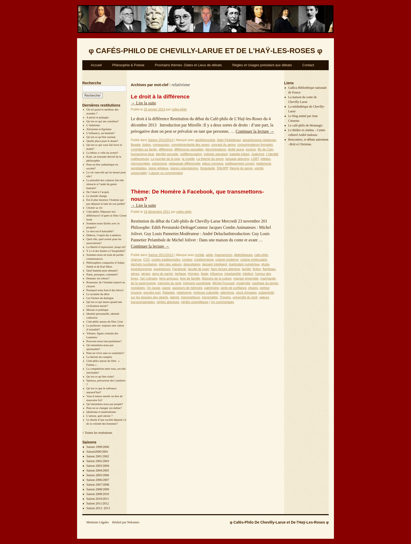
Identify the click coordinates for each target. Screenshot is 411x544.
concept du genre (223, 145)
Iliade (204, 274)
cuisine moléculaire (253, 260)
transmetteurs (190, 297)
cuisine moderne (227, 260)
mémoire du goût (169, 283)
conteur (187, 260)
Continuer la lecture (255, 131)
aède (209, 255)
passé (166, 288)
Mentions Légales (97, 522)
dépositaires (192, 264)
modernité (243, 283)
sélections (227, 293)
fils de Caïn (265, 149)
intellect (247, 274)
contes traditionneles (166, 260)
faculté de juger (198, 269)
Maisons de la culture (216, 278)
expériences (162, 269)
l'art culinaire (149, 278)
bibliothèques (243, 255)
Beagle (135, 145)
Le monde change (96, 195)
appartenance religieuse (259, 140)
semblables (139, 168)
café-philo (261, 255)
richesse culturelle (205, 293)
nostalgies (138, 288)
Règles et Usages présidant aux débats (262, 65)
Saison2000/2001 (97, 451)
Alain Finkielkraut (229, 140)
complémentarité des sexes (190, 145)
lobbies (266, 159)
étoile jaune (236, 149)
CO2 (146, 260)
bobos (146, 145)
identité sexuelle (167, 154)
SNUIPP (222, 168)
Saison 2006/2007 (97, 480)
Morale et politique (97, 309)
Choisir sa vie (94, 207)
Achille (199, 255)
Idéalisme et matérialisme (101, 411)
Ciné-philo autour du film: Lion (104, 321)
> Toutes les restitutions (97, 433)
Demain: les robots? (98, 278)
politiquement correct (239, 163)
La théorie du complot (99, 356)
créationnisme (204, 260)
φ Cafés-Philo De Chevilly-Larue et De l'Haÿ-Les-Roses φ (279, 522)
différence (165, 149)
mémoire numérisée (197, 283)
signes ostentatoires (184, 168)
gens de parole (162, 274)
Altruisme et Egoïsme (99, 129)
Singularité (207, 168)
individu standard (216, 154)
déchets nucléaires (144, 264)
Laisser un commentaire (166, 173)
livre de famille (190, 278)
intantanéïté (232, 274)
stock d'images (246, 293)
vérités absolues (167, 302)
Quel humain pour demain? (102, 270)
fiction (257, 269)
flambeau (269, 269)
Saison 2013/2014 (161, 140)
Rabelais (169, 293)
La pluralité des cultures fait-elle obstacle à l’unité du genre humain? (105, 184)
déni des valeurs (170, 264)
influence (216, 274)
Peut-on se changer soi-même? (104, 407)
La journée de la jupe (165, 159)
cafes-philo (179, 109)
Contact (308, 65)
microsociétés (140, 163)
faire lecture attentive (225, 269)
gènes (135, 274)
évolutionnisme (141, 269)
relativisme (263, 163)
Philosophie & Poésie (128, 65)
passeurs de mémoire (187, 288)
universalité (139, 173)
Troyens (225, 297)
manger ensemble (245, 278)
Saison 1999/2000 (97, 447)
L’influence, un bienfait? (100, 133)
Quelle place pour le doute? (102, 140)
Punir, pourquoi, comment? (102, 274)
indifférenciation (191, 154)
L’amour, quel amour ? (99, 415)
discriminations (215, 149)
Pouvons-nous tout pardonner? (104, 341)
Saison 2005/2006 (97, 475)
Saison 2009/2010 (97, 494)
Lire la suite (143, 103)
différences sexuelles (189, 149)
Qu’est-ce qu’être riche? (100, 376)
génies (145, 274)
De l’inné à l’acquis (97, 191)
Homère (193, 274)
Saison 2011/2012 (97, 503)
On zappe (153, 288)
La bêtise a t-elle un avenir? (102, 152)
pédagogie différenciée (185, 163)
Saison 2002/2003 (97, 461)
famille (246, 269)
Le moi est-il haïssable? (100, 231)
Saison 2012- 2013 (98, 508)
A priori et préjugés (97, 117)
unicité (258, 168)
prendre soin (152, 293)
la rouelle (188, 159)
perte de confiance (234, 288)
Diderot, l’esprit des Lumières (103, 235)
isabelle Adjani (239, 154)
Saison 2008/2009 (97, 489)
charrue (136, 260)
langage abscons (237, 159)
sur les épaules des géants (149, 297)
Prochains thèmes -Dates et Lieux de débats (188, 65)
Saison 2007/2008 (97, 484)
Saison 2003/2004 (97, 466)
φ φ (205, 51)
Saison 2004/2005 (97, 470)
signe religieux (158, 168)
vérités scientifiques (194, 302)
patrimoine (211, 288)
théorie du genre (241, 168)
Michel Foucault (224, 283)
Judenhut (257, 154)
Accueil (96, 65)
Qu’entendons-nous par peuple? (104, 404)
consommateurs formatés (255, 145)
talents (174, 297)
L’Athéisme (93, 125)
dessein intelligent (214, 264)
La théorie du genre (210, 159)
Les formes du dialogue (100, 297)
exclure (251, 149)
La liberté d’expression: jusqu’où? (106, 246)
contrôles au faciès (144, 149)
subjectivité (266, 293)
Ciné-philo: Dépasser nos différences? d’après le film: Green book (106, 215)
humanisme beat (142, 154)
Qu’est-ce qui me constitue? (102, 121)
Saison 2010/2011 (97, 499)
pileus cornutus (213, 163)
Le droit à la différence (160, 96)
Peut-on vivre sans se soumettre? (105, 352)
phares (253, 288)
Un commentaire (222, 302)
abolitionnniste (205, 140)
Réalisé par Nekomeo (125, 522)
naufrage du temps (265, 283)
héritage (180, 274)
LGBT (255, 159)
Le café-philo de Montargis (305, 125)
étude (265, 264)
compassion (161, 145)
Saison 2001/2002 (97, 456)
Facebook (179, 269)
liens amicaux (168, 278)
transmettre (210, 297)
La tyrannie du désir (98, 294)
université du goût (244, 297)
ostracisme (159, 163)
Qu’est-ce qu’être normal (101, 136)
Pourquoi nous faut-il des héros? (105, 290)
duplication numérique (244, 264)
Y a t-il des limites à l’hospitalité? (106, 250)
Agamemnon (223, 255)
